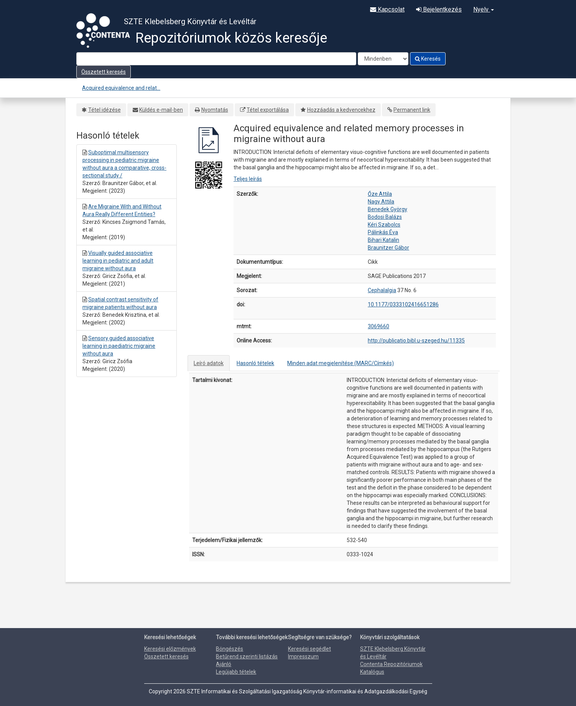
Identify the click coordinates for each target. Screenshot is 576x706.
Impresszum (303, 656)
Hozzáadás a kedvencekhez (341, 110)
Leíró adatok (209, 363)
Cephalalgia (382, 290)
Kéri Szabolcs (384, 225)
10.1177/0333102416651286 (403, 304)
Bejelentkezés (439, 9)
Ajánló (223, 664)
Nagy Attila (381, 201)
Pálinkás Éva (383, 232)
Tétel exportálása (268, 110)
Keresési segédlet (309, 649)
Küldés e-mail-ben (161, 110)
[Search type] (383, 58)
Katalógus (372, 672)
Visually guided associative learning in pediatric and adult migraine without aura (117, 260)
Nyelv (483, 9)
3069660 (378, 326)
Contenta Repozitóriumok (391, 664)
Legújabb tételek (236, 672)
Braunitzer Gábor (388, 248)
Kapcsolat (387, 9)
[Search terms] (216, 58)
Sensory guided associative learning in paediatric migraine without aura (118, 346)
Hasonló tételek (255, 363)
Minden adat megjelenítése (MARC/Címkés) (340, 363)
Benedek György (387, 209)
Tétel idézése (104, 110)
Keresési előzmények (170, 649)
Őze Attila (380, 194)
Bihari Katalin (383, 240)
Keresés (428, 59)
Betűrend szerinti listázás (247, 656)
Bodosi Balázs (385, 217)
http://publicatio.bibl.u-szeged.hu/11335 (416, 340)
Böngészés (229, 649)
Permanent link (411, 110)
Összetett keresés (103, 72)
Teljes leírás (248, 179)
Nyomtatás (214, 110)
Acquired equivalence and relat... (121, 88)
